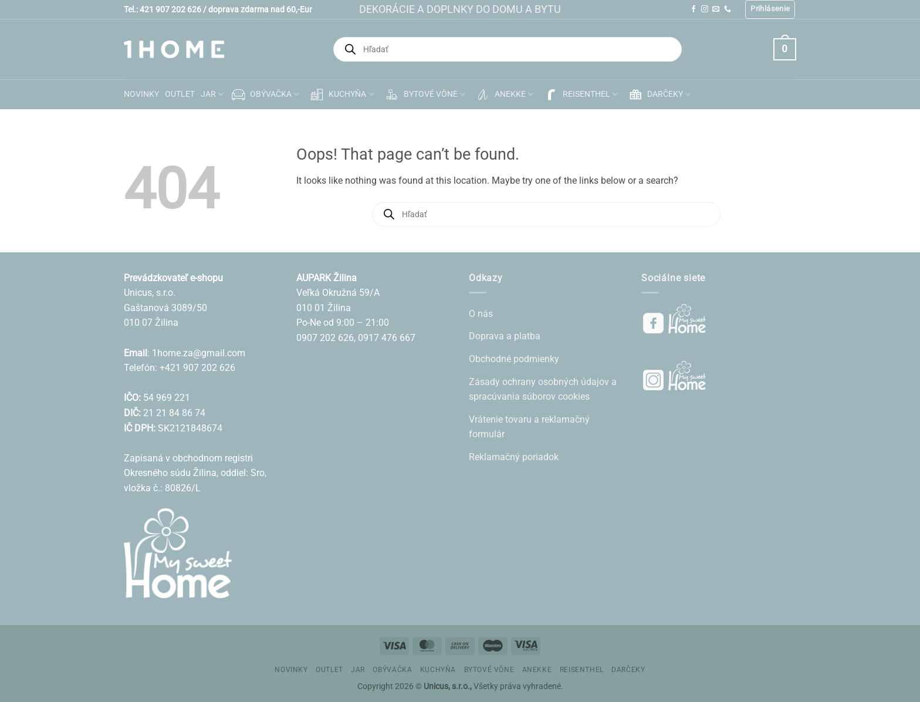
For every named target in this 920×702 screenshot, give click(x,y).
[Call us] (727, 9)
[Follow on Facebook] (693, 9)
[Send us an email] (715, 9)
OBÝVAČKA (264, 94)
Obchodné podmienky (514, 359)
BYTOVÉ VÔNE (424, 94)
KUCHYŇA (341, 94)
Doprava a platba (504, 336)
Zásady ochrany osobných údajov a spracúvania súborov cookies (543, 389)
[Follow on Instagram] (704, 9)
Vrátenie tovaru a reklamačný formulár (529, 427)
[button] (770, 9)
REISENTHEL (580, 94)
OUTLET (180, 94)
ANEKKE (503, 94)
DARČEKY (659, 94)
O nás (481, 313)
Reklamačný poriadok (514, 457)
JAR (212, 94)
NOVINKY (141, 94)
